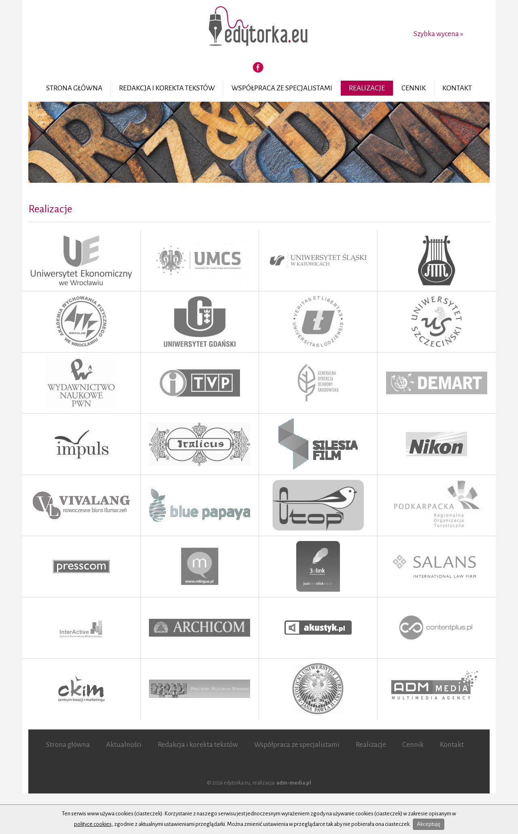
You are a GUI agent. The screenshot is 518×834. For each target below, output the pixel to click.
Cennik (413, 88)
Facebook (258, 67)
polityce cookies (93, 824)
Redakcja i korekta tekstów (167, 88)
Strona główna (74, 88)
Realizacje (367, 88)
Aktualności (124, 744)
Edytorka (259, 27)
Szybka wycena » (438, 34)
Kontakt (457, 88)
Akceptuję (428, 824)
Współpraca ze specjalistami (281, 88)
